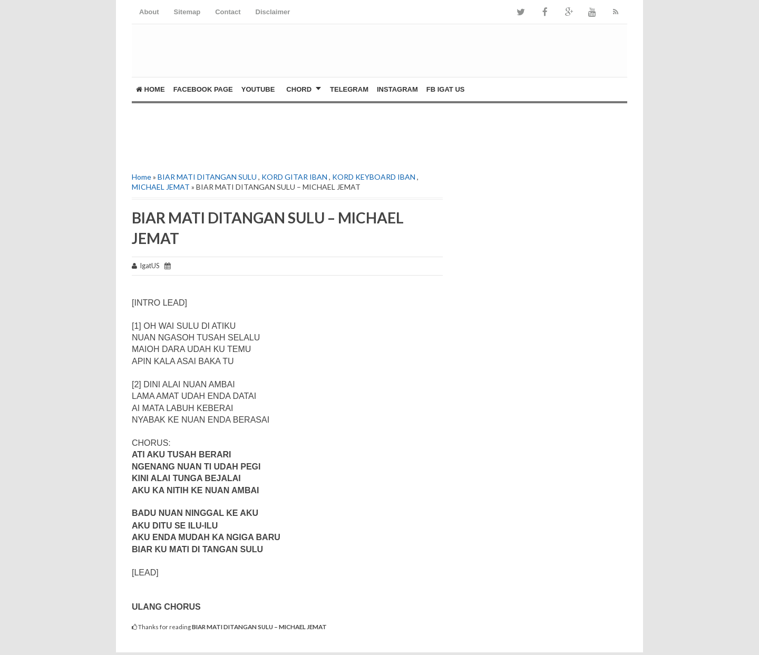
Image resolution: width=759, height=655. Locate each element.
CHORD (299, 89)
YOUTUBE (258, 89)
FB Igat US (445, 89)
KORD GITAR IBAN (294, 176)
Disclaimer (273, 12)
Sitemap (187, 12)
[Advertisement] (255, 135)
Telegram (349, 89)
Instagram (397, 89)
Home (150, 89)
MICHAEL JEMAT (161, 186)
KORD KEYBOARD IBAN (373, 176)
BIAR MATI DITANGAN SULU (207, 176)
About (149, 12)
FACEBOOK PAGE (203, 89)
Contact (227, 12)
